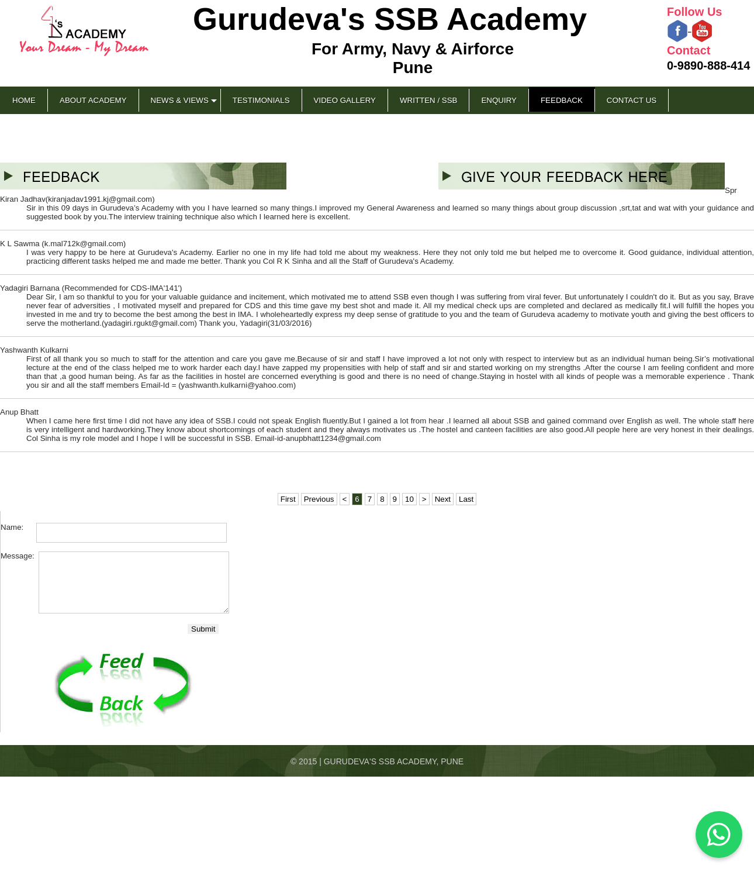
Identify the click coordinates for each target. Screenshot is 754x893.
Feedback (562, 100)
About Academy (93, 100)
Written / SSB (428, 100)
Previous (319, 499)
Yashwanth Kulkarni (34, 350)
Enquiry (498, 100)
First (288, 499)
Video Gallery (345, 100)
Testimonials (261, 100)
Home (24, 100)
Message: (19, 555)
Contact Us (631, 100)
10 (409, 499)
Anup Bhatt (19, 412)
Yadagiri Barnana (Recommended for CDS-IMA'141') (91, 288)
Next (443, 499)
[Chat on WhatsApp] (719, 834)
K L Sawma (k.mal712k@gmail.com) (63, 243)
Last (466, 499)
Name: (17, 527)
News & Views (180, 100)
